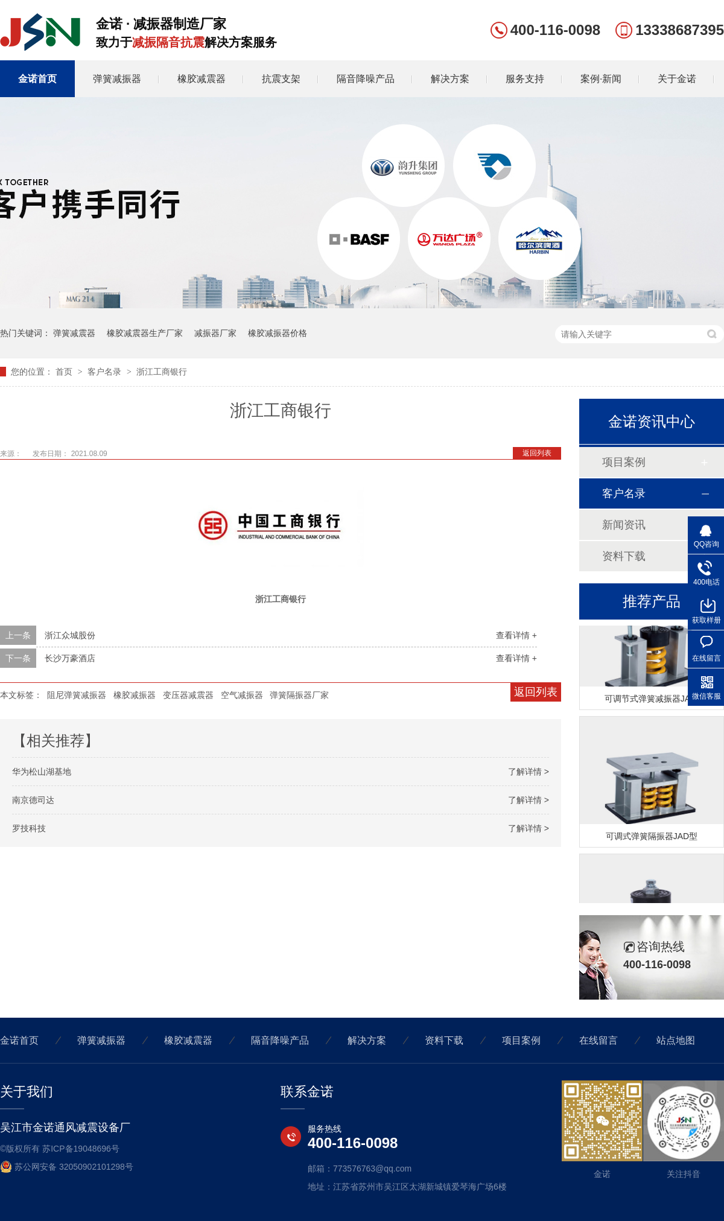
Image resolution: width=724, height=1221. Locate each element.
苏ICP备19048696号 (80, 1148)
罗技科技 (29, 828)
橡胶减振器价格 (277, 333)
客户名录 (105, 371)
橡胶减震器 (201, 79)
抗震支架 (281, 79)
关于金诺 (677, 79)
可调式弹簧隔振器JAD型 (651, 838)
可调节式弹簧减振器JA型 (652, 700)
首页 (65, 371)
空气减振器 (242, 695)
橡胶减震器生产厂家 (145, 333)
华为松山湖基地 (41, 771)
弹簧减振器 (117, 79)
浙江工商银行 (161, 371)
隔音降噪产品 (366, 79)
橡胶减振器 (134, 695)
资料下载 (624, 556)
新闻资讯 (624, 525)
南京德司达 (33, 800)
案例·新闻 (600, 79)
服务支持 (525, 79)
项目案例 (624, 462)
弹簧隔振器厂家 (299, 695)
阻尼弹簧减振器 (76, 695)
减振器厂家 (215, 333)
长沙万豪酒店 (70, 658)
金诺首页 (37, 79)
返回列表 (536, 453)
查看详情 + (516, 635)
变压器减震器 (188, 695)
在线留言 (598, 1040)
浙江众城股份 (70, 635)
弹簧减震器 (74, 333)
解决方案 (450, 79)
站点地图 (675, 1040)
